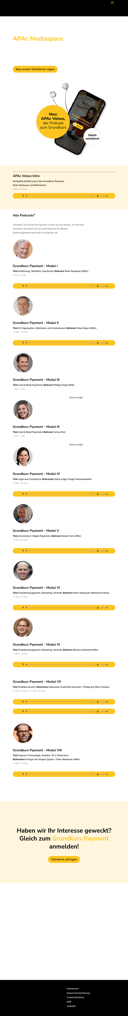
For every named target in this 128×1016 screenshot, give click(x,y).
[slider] (57, 195)
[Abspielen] (23, 195)
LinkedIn (71, 1006)
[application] (64, 195)
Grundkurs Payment (80, 838)
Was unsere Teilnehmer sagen (35, 69)
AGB (69, 1001)
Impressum (73, 988)
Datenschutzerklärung (78, 993)
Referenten (40, 185)
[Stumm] (98, 196)
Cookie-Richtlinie (75, 997)
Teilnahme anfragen (64, 859)
